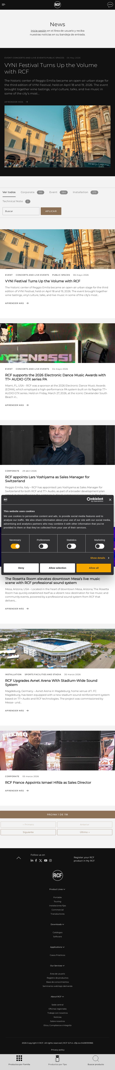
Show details (97, 558)
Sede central (57, 1004)
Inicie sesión (38, 30)
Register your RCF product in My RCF (84, 859)
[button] (57, 814)
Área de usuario (57, 974)
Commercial (58, 910)
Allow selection (57, 568)
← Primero (28, 824)
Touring (57, 901)
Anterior (84, 824)
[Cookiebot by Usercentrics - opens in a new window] (89, 499)
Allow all (94, 568)
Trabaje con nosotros (57, 1013)
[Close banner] (110, 500)
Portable (57, 897)
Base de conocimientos (57, 982)
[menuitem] (57, 1050)
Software (57, 936)
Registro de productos (57, 978)
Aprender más (13, 102)
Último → (85, 832)
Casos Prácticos (57, 955)
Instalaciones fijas (57, 905)
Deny (21, 568)
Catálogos (57, 932)
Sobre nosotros (57, 1021)
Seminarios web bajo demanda (57, 986)
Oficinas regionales (58, 1009)
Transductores (58, 914)
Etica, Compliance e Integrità (57, 1025)
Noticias (57, 1017)
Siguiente (28, 832)
